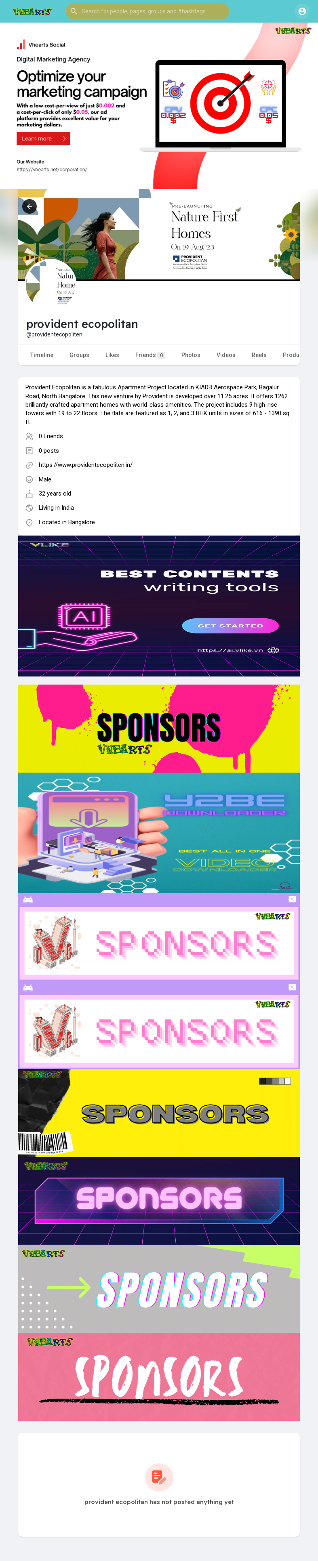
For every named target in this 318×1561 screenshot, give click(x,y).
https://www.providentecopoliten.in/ (86, 465)
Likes (112, 355)
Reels (259, 355)
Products (295, 355)
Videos (226, 355)
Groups (79, 355)
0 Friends (51, 436)
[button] (147, 11)
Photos (190, 355)
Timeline (41, 355)
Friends (150, 355)
